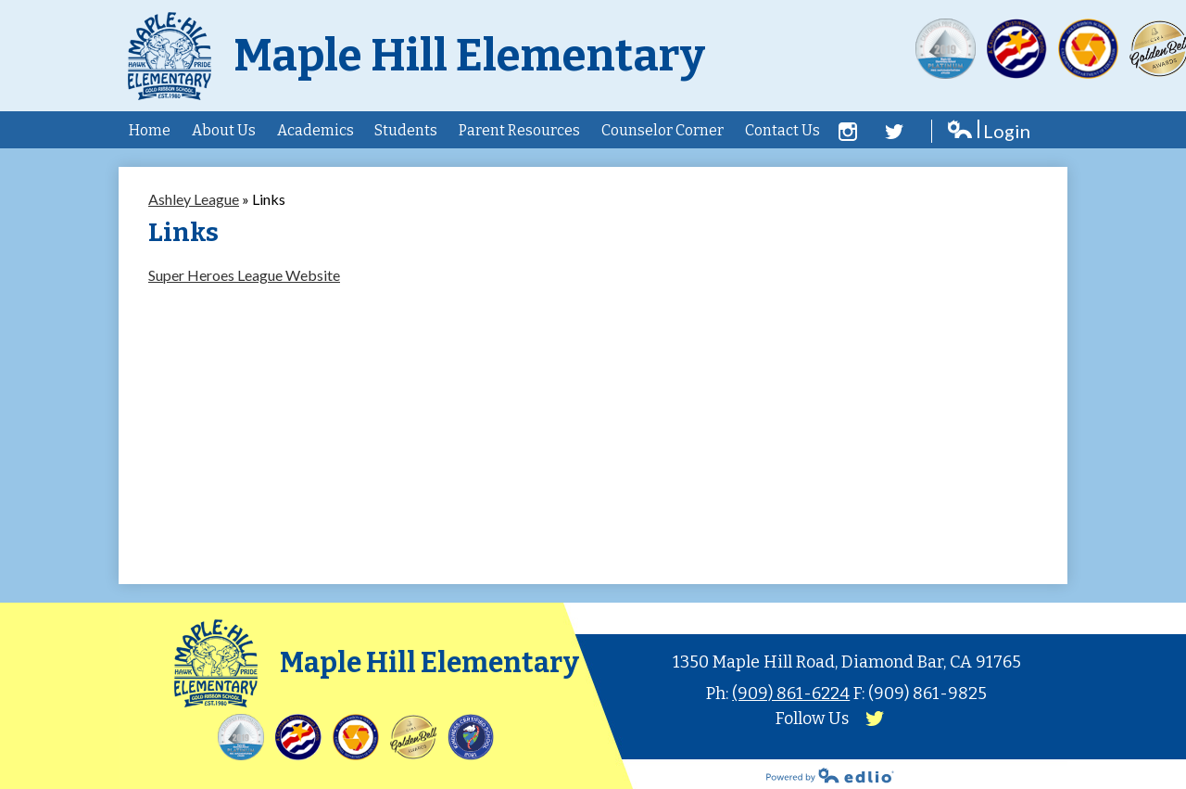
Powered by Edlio (830, 775)
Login (988, 131)
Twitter (894, 131)
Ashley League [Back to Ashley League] (193, 199)
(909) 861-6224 (791, 693)
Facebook (848, 131)
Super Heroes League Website (244, 275)
